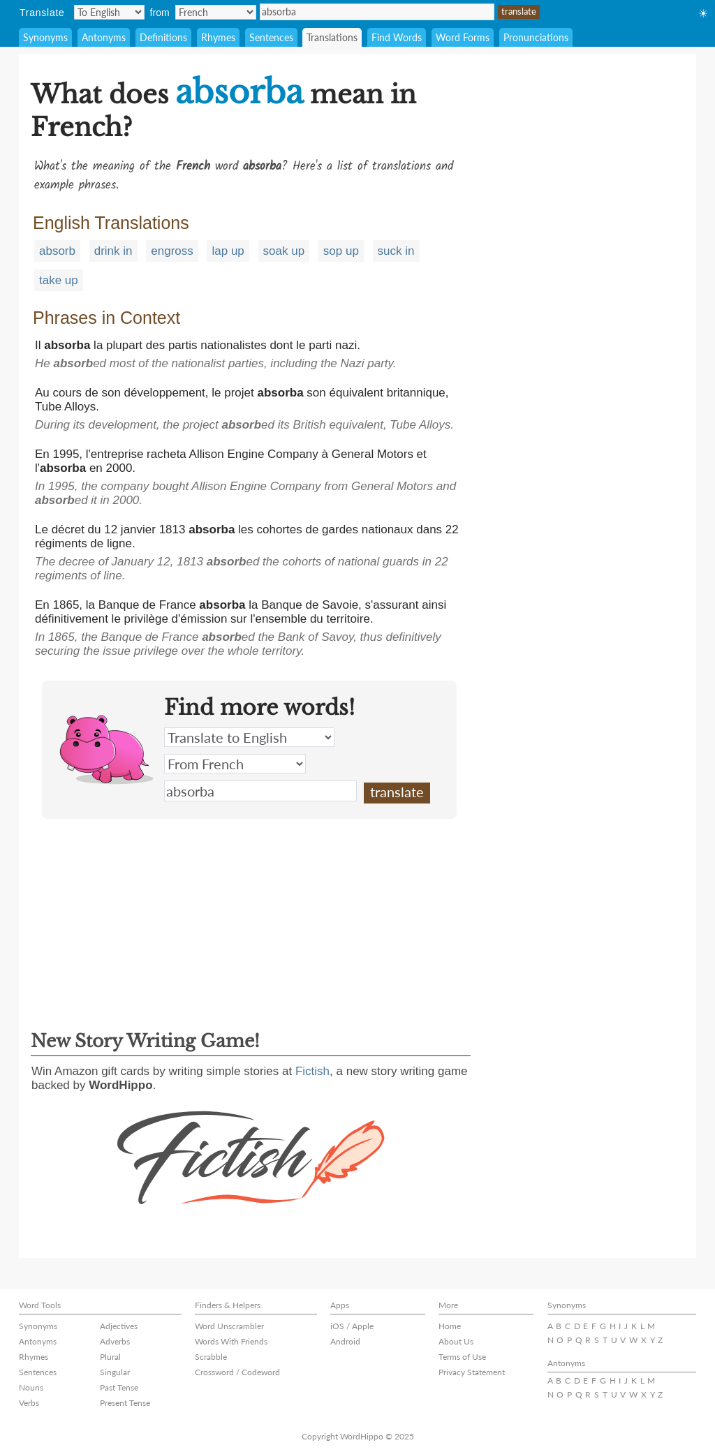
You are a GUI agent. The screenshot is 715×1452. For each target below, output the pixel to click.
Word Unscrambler (229, 1326)
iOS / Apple (352, 1326)
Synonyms (45, 37)
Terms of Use (462, 1356)
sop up (341, 251)
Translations (332, 37)
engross (172, 251)
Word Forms (462, 37)
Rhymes (218, 37)
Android (345, 1341)
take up (58, 280)
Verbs (29, 1403)
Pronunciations (535, 37)
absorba (377, 11)
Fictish (312, 1071)
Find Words (396, 37)
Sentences (271, 37)
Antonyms (104, 37)
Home (449, 1326)
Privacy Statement (471, 1372)
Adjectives (119, 1326)
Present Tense (125, 1403)
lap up (228, 251)
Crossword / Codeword (237, 1372)
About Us (455, 1341)
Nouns (31, 1387)
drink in (113, 251)
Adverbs (115, 1341)
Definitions (163, 37)
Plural (110, 1356)
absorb (57, 251)
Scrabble (211, 1356)
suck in (396, 251)
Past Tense (119, 1387)
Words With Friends (231, 1341)
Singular (115, 1372)
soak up (284, 251)
